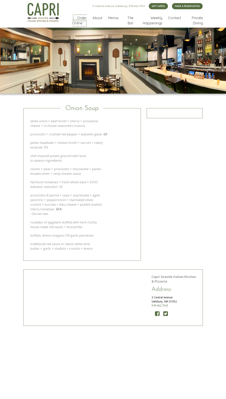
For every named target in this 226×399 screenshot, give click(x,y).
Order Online (79, 20)
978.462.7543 (137, 6)
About (97, 18)
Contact (174, 18)
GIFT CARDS (158, 6)
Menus (113, 18)
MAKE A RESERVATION (187, 6)
